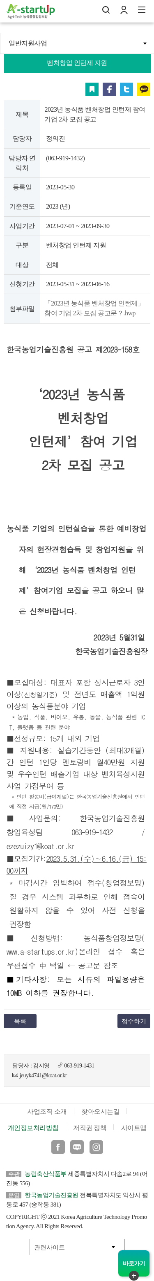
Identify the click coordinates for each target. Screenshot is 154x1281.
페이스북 (109, 89)
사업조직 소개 (47, 1111)
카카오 (143, 89)
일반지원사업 (28, 43)
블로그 (77, 1147)
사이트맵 (134, 1127)
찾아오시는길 (100, 1111)
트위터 (126, 89)
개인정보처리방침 (33, 1127)
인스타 (96, 1147)
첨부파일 (22, 308)
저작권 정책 (89, 1127)
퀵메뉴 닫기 (134, 1276)
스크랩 (92, 89)
